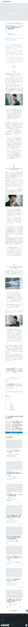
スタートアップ (17, 499)
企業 (7, 614)
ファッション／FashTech (9, 39)
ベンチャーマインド (14, 605)
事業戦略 (10, 479)
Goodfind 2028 (6, 622)
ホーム (2, 4)
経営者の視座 (8, 500)
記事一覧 (5, 4)
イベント (4, 614)
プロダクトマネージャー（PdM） (17, 38)
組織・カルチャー (8, 38)
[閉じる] (27, 611)
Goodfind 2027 (2, 622)
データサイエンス (15, 520)
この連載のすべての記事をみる (16, 432)
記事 (1, 614)
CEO (15, 39)
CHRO (7, 499)
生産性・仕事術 (8, 455)
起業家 (10, 605)
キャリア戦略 (13, 455)
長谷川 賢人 (12, 409)
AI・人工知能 (10, 520)
